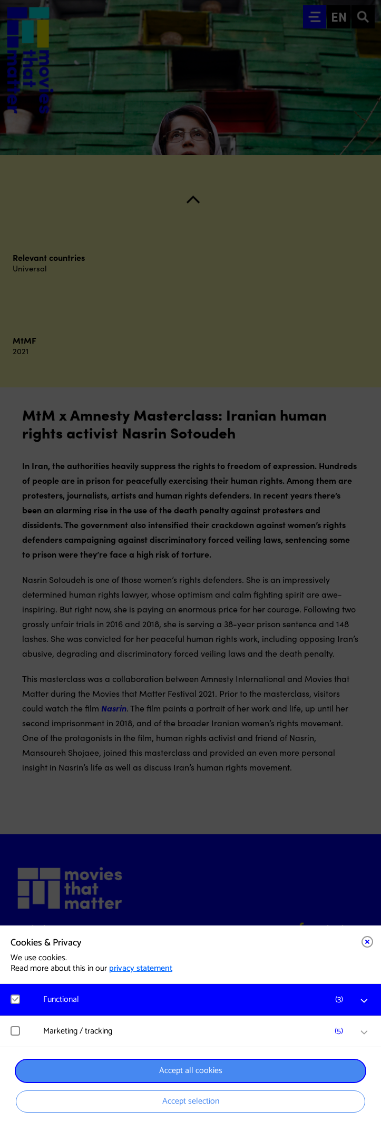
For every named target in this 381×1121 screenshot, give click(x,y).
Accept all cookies (190, 1071)
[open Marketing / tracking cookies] (364, 1032)
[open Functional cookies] (364, 1001)
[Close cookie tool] (367, 942)
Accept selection (190, 1101)
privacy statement (140, 968)
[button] (195, 999)
